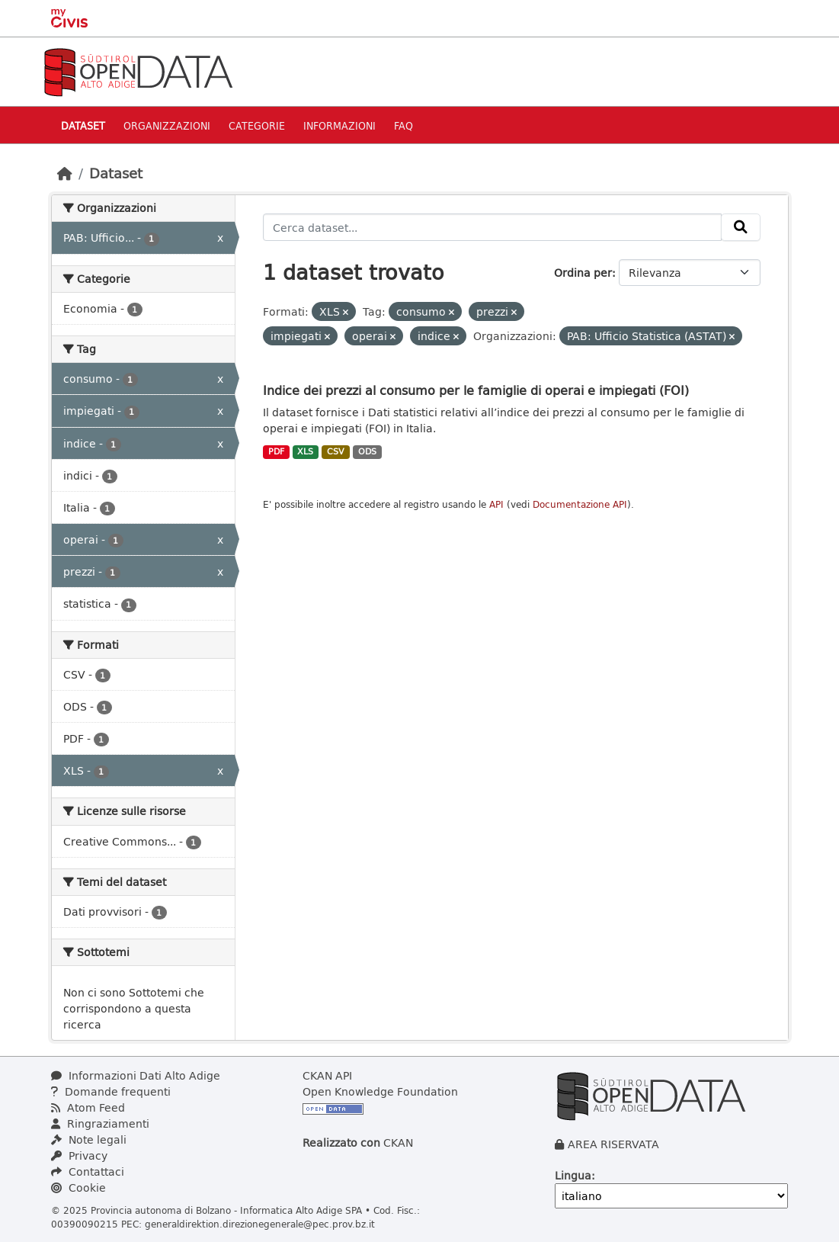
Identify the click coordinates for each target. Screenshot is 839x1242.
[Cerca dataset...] (492, 227)
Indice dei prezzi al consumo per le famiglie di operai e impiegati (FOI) (476, 390)
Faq (403, 125)
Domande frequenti (111, 1091)
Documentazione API (580, 504)
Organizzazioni (166, 125)
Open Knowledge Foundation (380, 1091)
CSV (335, 451)
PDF (276, 451)
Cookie (78, 1187)
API (496, 504)
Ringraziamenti (100, 1123)
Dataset (83, 125)
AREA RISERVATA (613, 1144)
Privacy (79, 1155)
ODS (367, 451)
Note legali (88, 1139)
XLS (305, 451)
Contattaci (87, 1171)
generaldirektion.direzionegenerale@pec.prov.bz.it (260, 1224)
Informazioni (339, 125)
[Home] (64, 173)
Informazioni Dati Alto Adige (135, 1075)
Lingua (573, 1175)
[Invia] (741, 227)
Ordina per (583, 273)
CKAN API (327, 1075)
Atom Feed (88, 1107)
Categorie (257, 125)
